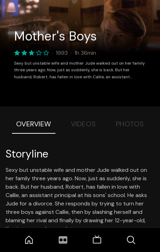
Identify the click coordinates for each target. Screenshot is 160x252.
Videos (83, 123)
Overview (33, 123)
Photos (130, 123)
